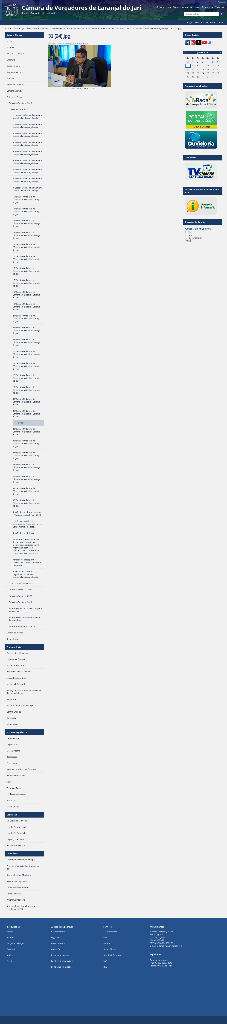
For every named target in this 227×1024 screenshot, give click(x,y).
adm (53, 44)
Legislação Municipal (61, 966)
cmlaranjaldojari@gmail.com (169, 945)
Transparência (14, 647)
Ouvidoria (208, 22)
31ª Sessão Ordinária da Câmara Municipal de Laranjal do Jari (140, 28)
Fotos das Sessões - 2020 (78, 28)
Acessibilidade (181, 7)
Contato (196, 7)
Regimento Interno (60, 955)
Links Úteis (12, 853)
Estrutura (11, 949)
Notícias (10, 955)
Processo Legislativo (17, 732)
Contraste (208, 7)
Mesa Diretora (58, 943)
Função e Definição (15, 943)
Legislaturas (56, 937)
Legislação (12, 814)
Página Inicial (193, 22)
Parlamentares (58, 931)
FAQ (105, 961)
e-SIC (105, 937)
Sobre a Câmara (40, 28)
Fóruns (106, 943)
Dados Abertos (110, 949)
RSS (105, 966)
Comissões (56, 949)
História (10, 937)
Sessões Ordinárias (101, 28)
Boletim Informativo (112, 955)
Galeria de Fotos (57, 28)
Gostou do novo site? (198, 228)
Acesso (10, 931)
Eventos (10, 961)
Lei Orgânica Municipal (62, 961)
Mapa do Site (165, 7)
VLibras (220, 7)
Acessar (221, 1)
